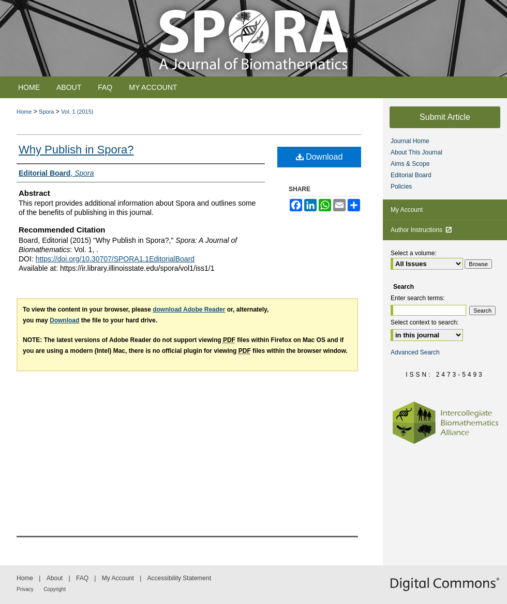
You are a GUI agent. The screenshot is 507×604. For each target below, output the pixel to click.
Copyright (54, 589)
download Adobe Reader (189, 309)
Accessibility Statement (179, 578)
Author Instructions (421, 230)
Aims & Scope (410, 163)
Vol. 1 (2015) (77, 112)
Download (319, 156)
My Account (407, 209)
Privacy (25, 589)
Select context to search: (424, 322)
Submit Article (445, 117)
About (55, 578)
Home (24, 112)
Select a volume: (414, 253)
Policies (401, 186)
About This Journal (416, 152)
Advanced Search (415, 352)
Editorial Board (411, 175)
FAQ (82, 578)
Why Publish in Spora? (76, 149)
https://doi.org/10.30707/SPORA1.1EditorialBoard (115, 259)
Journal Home (410, 141)
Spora (46, 112)
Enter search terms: (418, 298)
